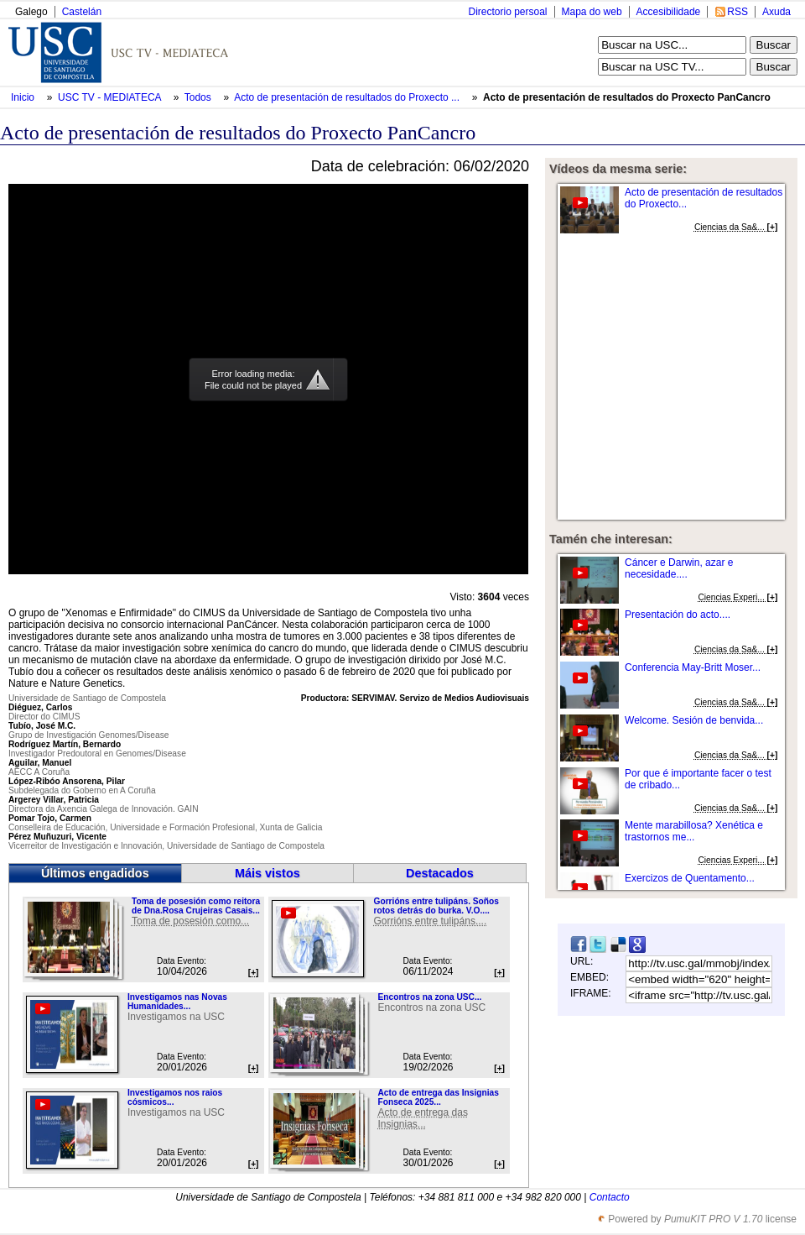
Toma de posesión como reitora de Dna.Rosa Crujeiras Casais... (196, 906)
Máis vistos (267, 873)
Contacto (609, 1197)
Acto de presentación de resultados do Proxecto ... (347, 97)
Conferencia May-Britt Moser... (693, 667)
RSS (737, 12)
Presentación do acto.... (677, 614)
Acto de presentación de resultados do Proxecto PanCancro (627, 97)
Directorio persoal (507, 12)
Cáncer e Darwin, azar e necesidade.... (679, 568)
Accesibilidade (668, 12)
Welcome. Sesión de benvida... (694, 720)
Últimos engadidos (95, 873)
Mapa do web (592, 12)
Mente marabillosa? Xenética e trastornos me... (694, 831)
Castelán (81, 12)
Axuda (776, 12)
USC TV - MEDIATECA (111, 97)
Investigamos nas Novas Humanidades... (177, 1001)
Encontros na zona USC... (429, 997)
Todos (199, 97)
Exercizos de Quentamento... (690, 878)
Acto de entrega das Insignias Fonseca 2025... (437, 1097)
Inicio (24, 97)
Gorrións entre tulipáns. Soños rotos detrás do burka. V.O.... (435, 906)
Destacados (440, 873)
